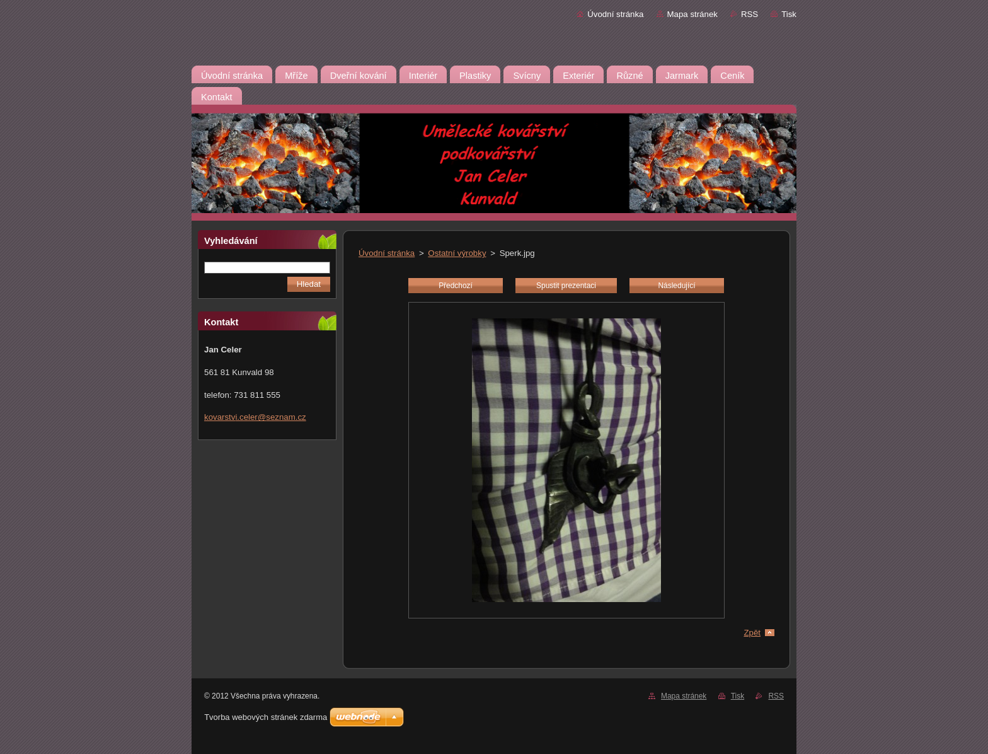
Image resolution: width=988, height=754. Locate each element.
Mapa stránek (692, 14)
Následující (676, 285)
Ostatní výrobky (457, 253)
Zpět (752, 632)
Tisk (788, 14)
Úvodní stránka (615, 14)
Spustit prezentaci (566, 285)
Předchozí (456, 285)
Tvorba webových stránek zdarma (265, 717)
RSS (749, 14)
